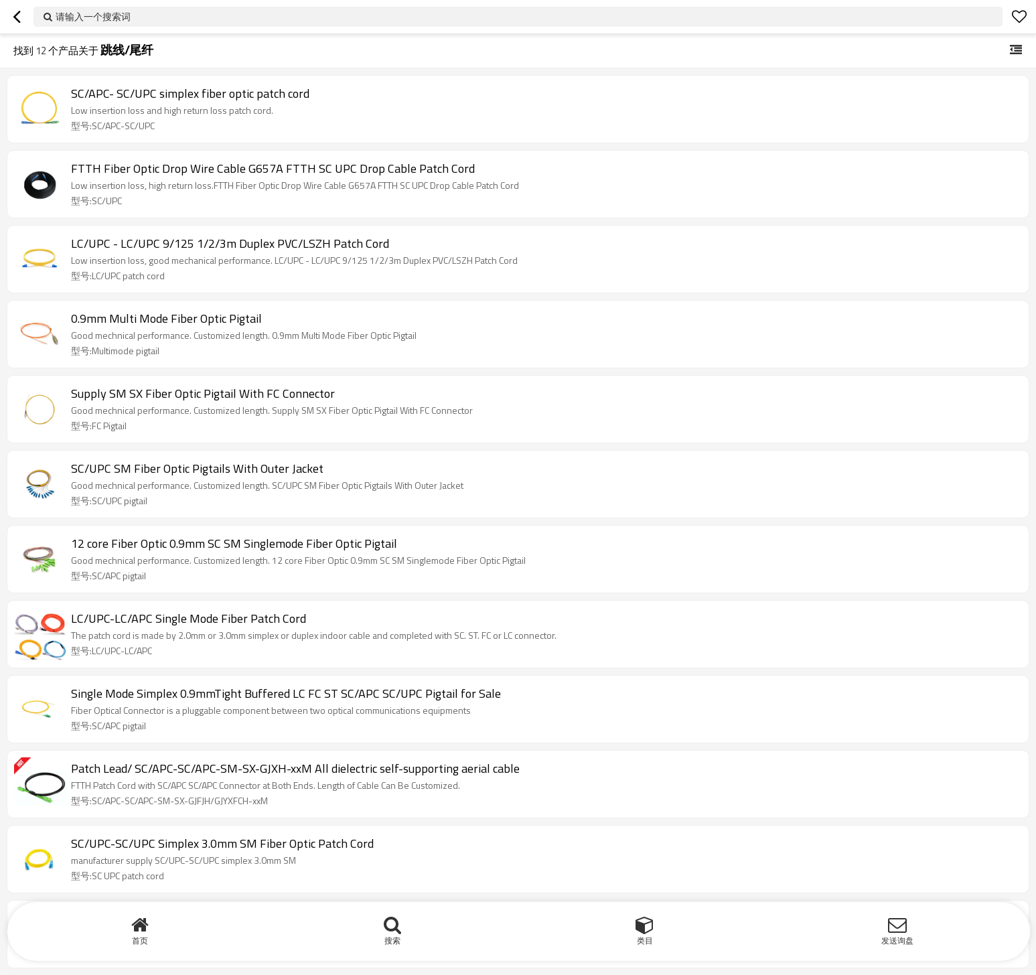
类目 (645, 940)
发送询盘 (897, 940)
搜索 (392, 940)
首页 (140, 940)
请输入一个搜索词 (93, 16)
